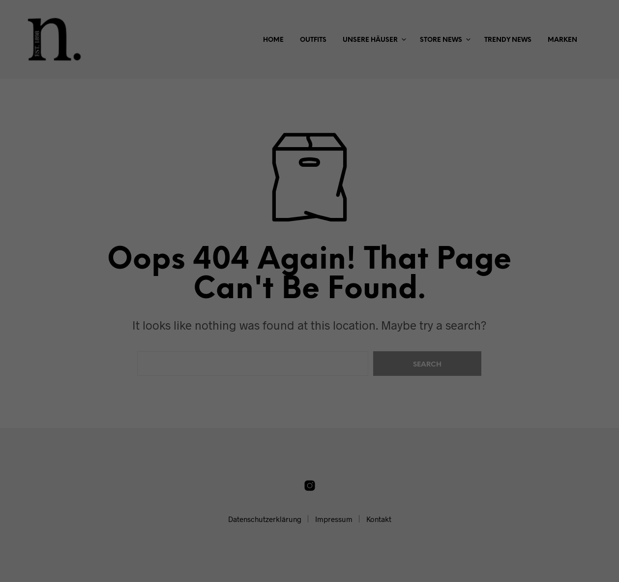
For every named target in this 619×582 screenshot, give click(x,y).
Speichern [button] (310, 221)
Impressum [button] (358, 271)
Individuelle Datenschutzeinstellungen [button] (309, 250)
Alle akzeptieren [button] (310, 192)
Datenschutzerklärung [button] (314, 271)
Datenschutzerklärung (260, 127)
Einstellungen (203, 136)
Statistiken (297, 158)
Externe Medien (385, 158)
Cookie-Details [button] (265, 271)
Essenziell (217, 158)
